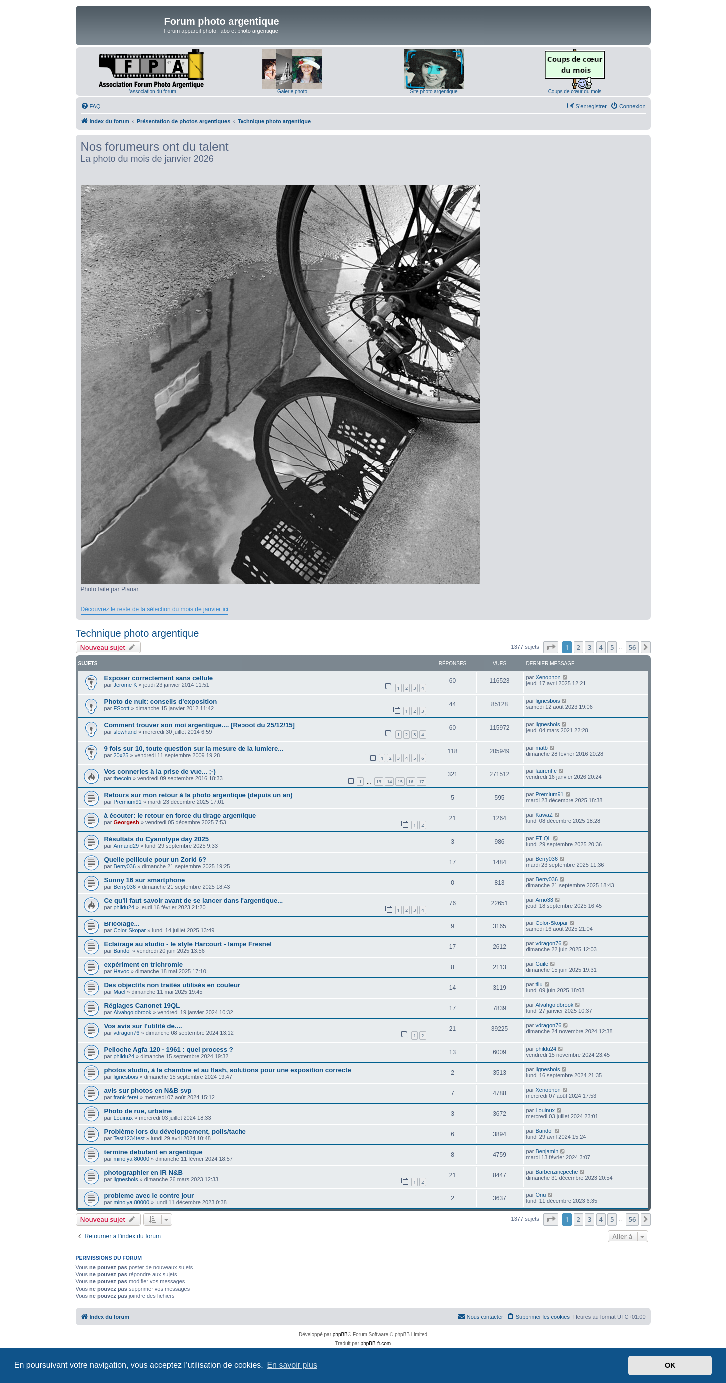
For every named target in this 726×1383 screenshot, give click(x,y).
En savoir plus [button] (292, 1365)
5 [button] (612, 647)
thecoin (122, 778)
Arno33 (544, 900)
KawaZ (543, 815)
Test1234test (128, 1138)
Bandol (121, 951)
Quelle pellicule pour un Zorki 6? (155, 859)
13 (378, 781)
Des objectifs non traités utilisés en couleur (172, 985)
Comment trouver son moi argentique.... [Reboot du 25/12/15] (199, 725)
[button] (550, 647)
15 (399, 781)
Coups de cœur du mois (575, 91)
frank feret (125, 1097)
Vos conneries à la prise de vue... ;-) (160, 771)
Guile (541, 964)
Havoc (121, 971)
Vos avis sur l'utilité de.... (143, 1026)
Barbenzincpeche (556, 1172)
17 (421, 781)
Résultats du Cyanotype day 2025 (156, 839)
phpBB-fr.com (376, 1343)
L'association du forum (151, 91)
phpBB (340, 1334)
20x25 (120, 755)
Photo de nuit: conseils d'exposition (160, 701)
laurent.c (545, 771)
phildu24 (123, 907)
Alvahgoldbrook (132, 1012)
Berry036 (124, 866)
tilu (538, 984)
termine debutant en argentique (153, 1152)
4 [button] (601, 647)
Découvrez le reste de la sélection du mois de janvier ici (154, 609)
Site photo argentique (433, 91)
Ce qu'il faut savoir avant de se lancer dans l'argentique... (193, 900)
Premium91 (127, 802)
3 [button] (589, 647)
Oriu (540, 1195)
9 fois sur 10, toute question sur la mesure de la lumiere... (194, 748)
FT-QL (543, 838)
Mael (119, 992)
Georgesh (126, 822)
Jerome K (125, 685)
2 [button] (578, 647)
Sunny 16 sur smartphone (144, 880)
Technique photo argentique (137, 633)
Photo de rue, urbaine (138, 1111)
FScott (121, 708)
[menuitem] (91, 106)
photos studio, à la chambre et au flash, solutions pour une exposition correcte (227, 1070)
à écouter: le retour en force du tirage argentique (180, 815)
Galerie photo (292, 91)
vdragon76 (548, 943)
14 (389, 781)
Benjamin (546, 1151)
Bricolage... (122, 923)
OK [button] (670, 1365)
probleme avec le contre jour (149, 1195)
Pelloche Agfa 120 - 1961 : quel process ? (168, 1049)
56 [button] (632, 647)
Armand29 (126, 846)
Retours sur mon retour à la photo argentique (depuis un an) (198, 795)
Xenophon (547, 677)
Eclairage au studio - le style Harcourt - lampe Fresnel (188, 944)
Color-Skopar (129, 930)
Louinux (123, 1118)
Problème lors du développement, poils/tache (175, 1131)
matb (541, 748)
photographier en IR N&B (143, 1172)
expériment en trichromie (143, 964)
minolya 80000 (131, 1159)
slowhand (124, 732)
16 (410, 781)
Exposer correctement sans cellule (158, 678)
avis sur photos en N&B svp (148, 1090)
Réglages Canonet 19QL (142, 1005)
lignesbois (547, 701)
